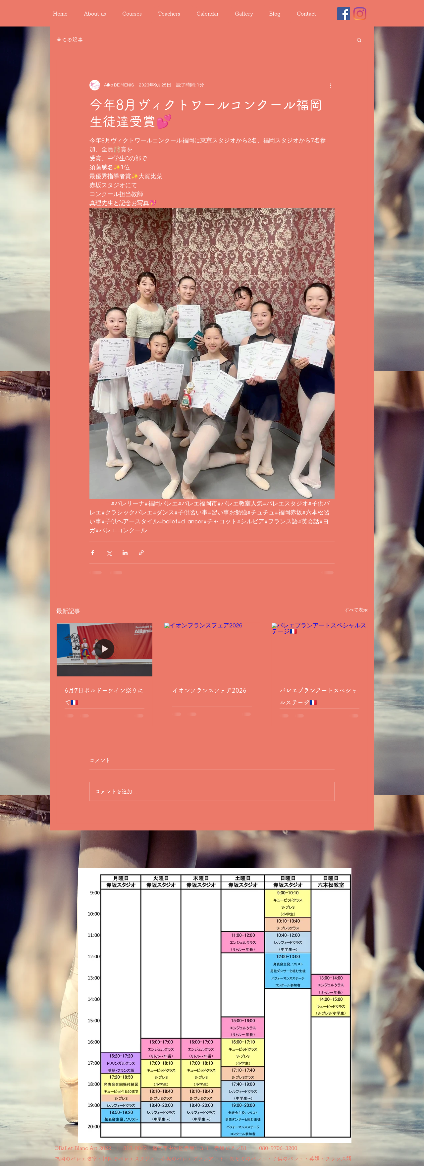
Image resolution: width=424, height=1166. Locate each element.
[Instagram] (359, 13)
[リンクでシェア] (141, 553)
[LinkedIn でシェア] (125, 553)
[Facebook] (343, 13)
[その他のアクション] (331, 85)
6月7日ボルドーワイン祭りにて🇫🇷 (104, 696)
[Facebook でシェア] (92, 553)
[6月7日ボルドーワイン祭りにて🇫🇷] (104, 649)
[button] (359, 39)
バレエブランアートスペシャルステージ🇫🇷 (318, 696)
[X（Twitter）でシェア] (109, 553)
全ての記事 (69, 39)
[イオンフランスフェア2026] (212, 649)
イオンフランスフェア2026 (209, 690)
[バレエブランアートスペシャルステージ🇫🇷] (319, 649)
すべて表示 (356, 610)
